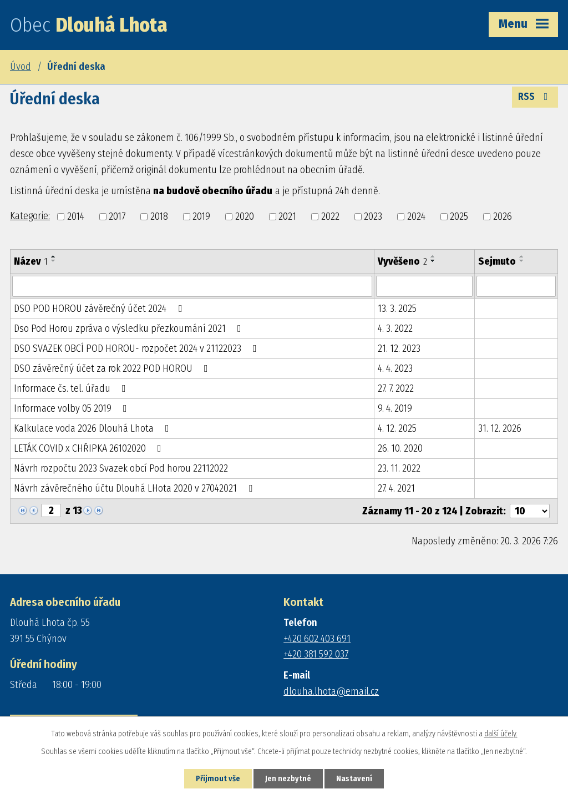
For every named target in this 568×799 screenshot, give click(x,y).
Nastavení (354, 778)
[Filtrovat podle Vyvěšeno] (424, 286)
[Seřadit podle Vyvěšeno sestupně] (433, 261)
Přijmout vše (218, 778)
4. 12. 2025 (397, 428)
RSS (535, 96)
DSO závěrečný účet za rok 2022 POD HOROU (113, 368)
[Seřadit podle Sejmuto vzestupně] (522, 256)
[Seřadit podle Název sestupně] (54, 261)
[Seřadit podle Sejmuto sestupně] (522, 261)
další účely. (501, 734)
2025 (459, 216)
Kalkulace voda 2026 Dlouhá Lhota (94, 428)
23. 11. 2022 (399, 468)
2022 (330, 216)
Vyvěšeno (402, 261)
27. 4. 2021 (396, 488)
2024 (416, 216)
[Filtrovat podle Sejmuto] (516, 286)
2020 (244, 216)
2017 (117, 216)
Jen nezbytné (288, 778)
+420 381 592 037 (315, 654)
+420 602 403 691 (317, 639)
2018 (159, 216)
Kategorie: (30, 216)
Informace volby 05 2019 (72, 408)
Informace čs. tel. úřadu (72, 388)
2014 (75, 216)
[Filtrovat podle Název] (192, 286)
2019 (201, 216)
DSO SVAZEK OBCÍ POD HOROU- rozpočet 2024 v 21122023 (137, 348)
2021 (287, 216)
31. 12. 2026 (499, 428)
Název (31, 261)
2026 (502, 216)
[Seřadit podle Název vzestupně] (54, 256)
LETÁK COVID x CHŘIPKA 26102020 (90, 448)
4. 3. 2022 (395, 328)
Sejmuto (497, 261)
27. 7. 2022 (396, 388)
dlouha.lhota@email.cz (331, 691)
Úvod (20, 66)
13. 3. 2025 (397, 308)
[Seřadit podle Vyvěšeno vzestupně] (433, 256)
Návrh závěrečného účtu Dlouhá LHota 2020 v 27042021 (135, 488)
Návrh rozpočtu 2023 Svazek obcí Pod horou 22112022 (121, 468)
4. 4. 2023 (395, 368)
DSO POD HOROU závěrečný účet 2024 (100, 308)
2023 (373, 216)
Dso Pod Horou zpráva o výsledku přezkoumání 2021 (130, 328)
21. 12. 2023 (399, 348)
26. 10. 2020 (400, 448)
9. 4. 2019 (395, 408)
